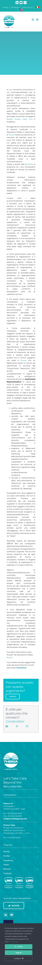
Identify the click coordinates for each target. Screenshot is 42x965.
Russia (17, 119)
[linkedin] (5, 914)
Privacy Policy (13, 942)
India (24, 119)
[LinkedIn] (7, 728)
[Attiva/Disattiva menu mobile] (37, 19)
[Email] (27, 728)
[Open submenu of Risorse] (37, 868)
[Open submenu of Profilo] (37, 856)
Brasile (10, 119)
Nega (18, 952)
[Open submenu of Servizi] (37, 851)
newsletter (21, 668)
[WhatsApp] (17, 728)
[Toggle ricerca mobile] (33, 19)
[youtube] (11, 914)
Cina (31, 119)
